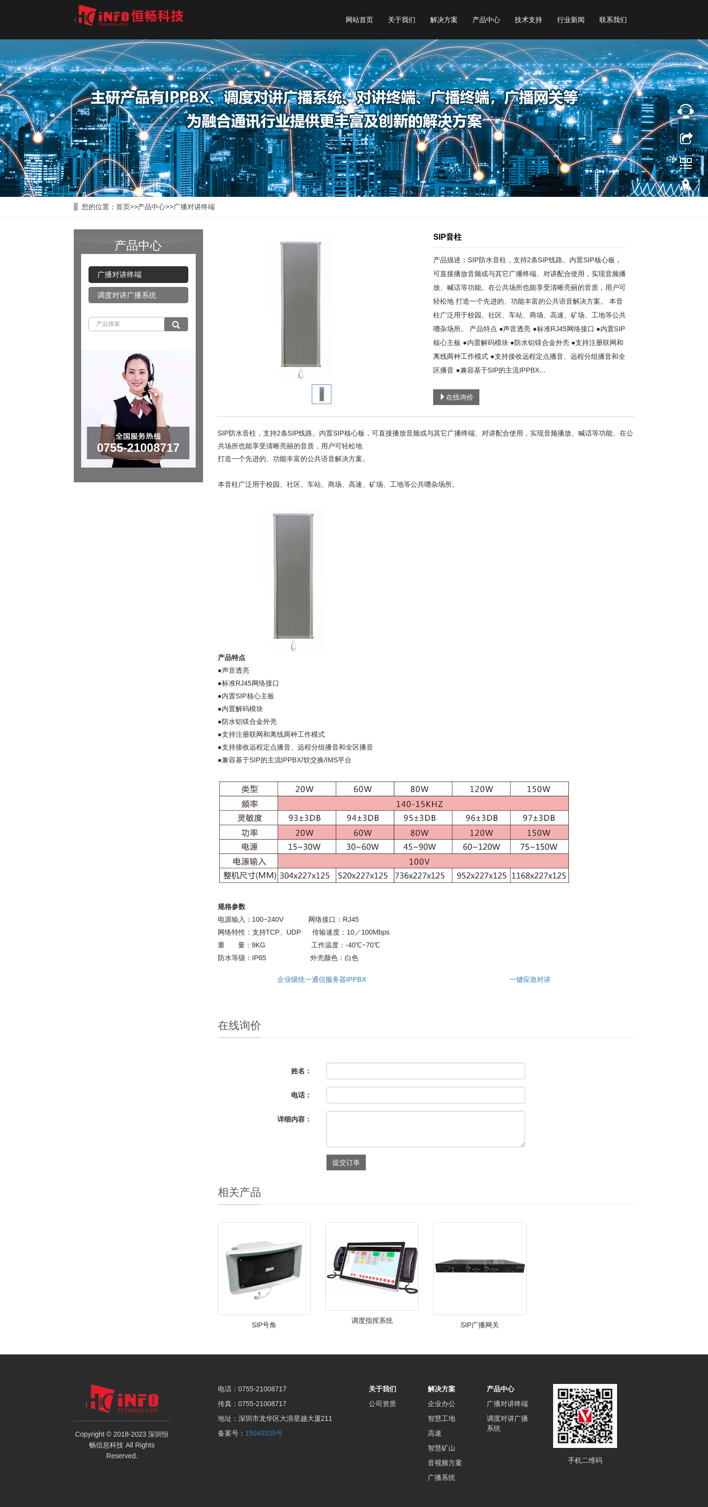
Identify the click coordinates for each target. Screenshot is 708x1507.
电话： (301, 1095)
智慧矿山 (441, 1448)
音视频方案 (445, 1463)
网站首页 (359, 20)
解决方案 (444, 20)
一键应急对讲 (530, 979)
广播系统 (441, 1477)
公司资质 (382, 1404)
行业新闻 (571, 20)
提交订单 (346, 1162)
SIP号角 (264, 1325)
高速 (435, 1433)
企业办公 (441, 1404)
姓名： (301, 1071)
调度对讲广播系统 (126, 295)
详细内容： (294, 1119)
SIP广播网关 (480, 1325)
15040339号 (264, 1433)
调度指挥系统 (372, 1320)
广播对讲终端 (194, 207)
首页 (123, 207)
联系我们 (613, 20)
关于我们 (401, 20)
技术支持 (528, 20)
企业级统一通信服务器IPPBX (321, 979)
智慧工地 (441, 1418)
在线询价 (456, 397)
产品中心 (486, 20)
